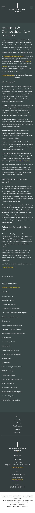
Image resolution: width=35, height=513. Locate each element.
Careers (17, 429)
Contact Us (17, 432)
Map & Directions (17, 467)
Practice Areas (17, 426)
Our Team (17, 423)
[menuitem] (17, 283)
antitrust (5, 66)
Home (17, 417)
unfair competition (24, 161)
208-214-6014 (17, 486)
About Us (17, 420)
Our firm (28, 61)
